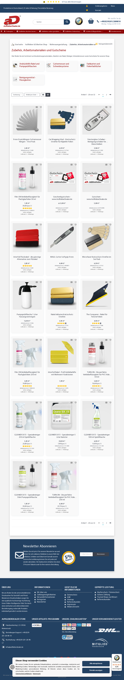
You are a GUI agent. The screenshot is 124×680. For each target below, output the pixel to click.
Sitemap (70, 599)
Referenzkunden (73, 602)
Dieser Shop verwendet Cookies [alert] (31, 661)
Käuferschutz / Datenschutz (108, 592)
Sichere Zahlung (103, 595)
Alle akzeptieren (96, 663)
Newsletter (41, 602)
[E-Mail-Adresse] (86, 554)
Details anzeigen (96, 670)
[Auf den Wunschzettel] (40, 107)
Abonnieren (101, 554)
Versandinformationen (46, 597)
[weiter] (110, 95)
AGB (68, 597)
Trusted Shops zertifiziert (107, 597)
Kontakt (98, 10)
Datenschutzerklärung (31, 559)
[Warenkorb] (90, 21)
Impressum (71, 604)
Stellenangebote (101, 6)
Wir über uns (42, 592)
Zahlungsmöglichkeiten (46, 595)
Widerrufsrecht (73, 607)
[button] (86, 6)
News (113, 6)
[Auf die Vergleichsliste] (36, 107)
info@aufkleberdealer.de (14, 647)
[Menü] (120, 655)
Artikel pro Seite (31, 95)
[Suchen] (51, 22)
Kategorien (41, 599)
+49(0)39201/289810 (110, 21)
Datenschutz (72, 595)
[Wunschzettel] (87, 10)
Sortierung (16, 95)
